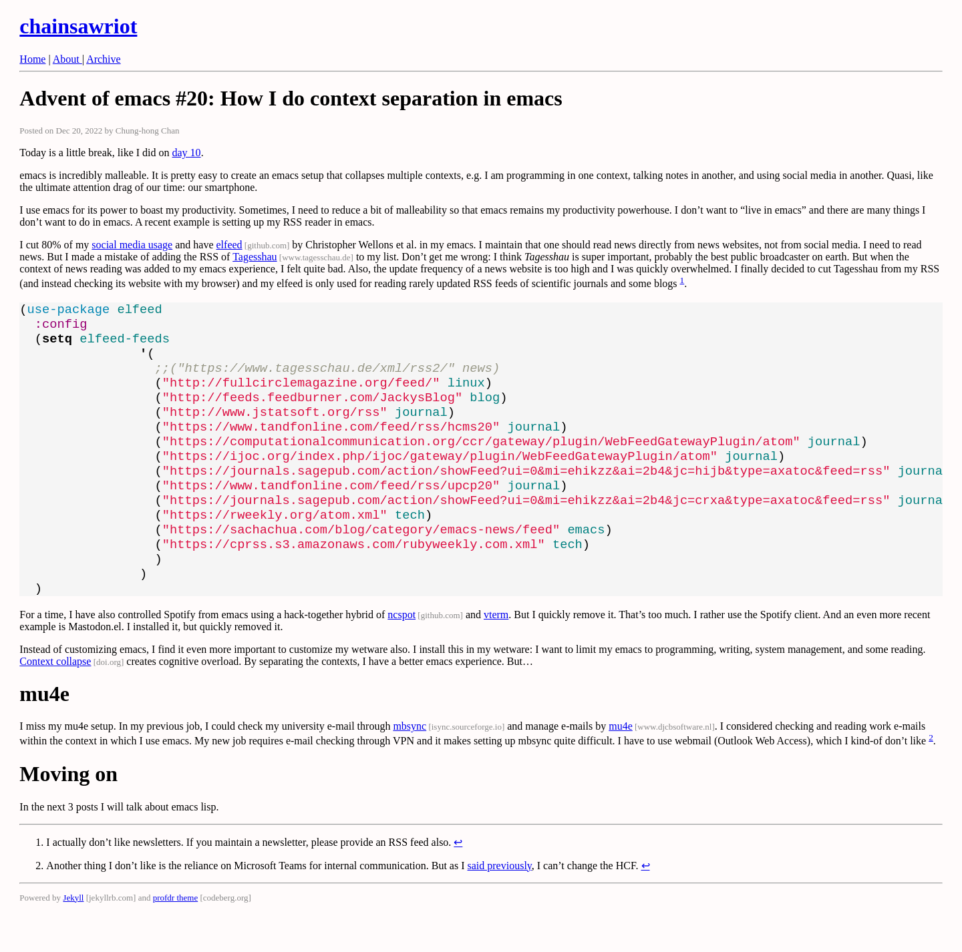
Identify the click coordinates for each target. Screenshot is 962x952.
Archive (103, 59)
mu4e (621, 766)
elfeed (229, 244)
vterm (496, 654)
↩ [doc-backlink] (458, 882)
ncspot (401, 654)
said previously (500, 905)
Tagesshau (254, 256)
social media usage (132, 244)
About (67, 59)
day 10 (186, 152)
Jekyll (73, 938)
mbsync (409, 766)
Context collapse (55, 701)
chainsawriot (78, 26)
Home (32, 59)
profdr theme (175, 938)
